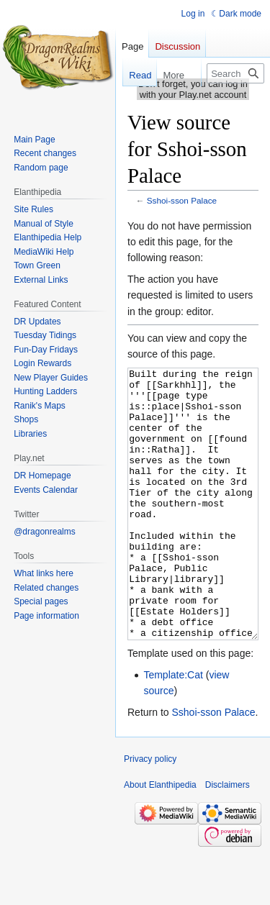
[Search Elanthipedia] (235, 73)
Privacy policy (150, 813)
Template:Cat (172, 729)
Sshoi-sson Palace (182, 200)
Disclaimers (227, 839)
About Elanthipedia (160, 839)
